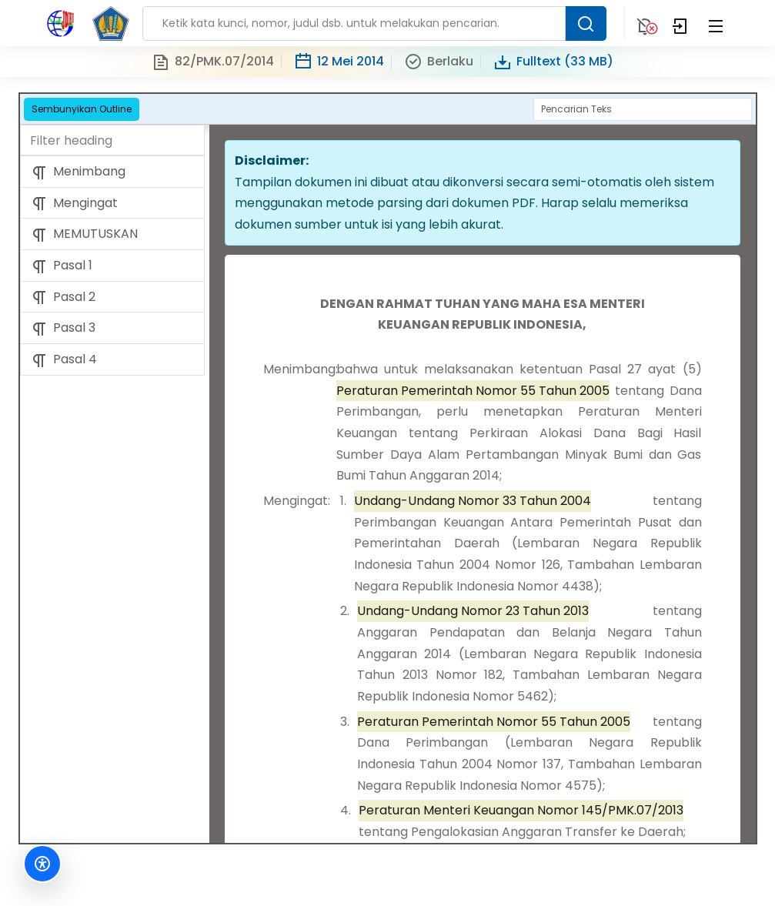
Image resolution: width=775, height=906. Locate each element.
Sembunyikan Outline (82, 108)
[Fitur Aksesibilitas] (42, 863)
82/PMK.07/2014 (213, 62)
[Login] (680, 23)
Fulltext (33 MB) (553, 62)
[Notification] (645, 23)
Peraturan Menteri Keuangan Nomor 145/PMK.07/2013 (521, 810)
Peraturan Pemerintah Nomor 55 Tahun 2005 (473, 391)
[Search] (642, 109)
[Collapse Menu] (716, 23)
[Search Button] (585, 23)
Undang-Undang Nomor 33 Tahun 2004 (472, 501)
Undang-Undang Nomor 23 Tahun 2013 (473, 611)
